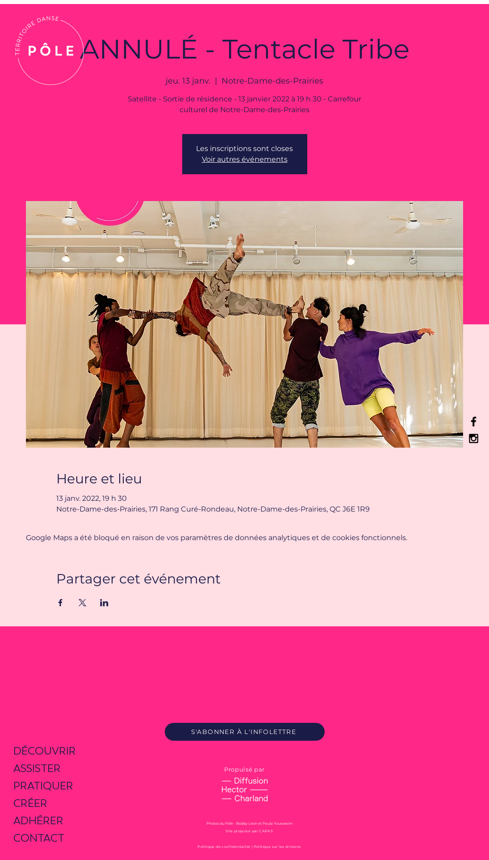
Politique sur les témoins (277, 846)
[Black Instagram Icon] (473, 438)
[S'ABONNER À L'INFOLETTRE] (245, 732)
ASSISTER (37, 768)
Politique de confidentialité (223, 846)
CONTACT (38, 838)
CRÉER (30, 803)
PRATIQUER (43, 786)
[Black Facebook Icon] (473, 421)
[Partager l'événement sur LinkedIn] (104, 602)
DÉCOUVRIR (44, 751)
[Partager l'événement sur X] (82, 602)
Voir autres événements (245, 159)
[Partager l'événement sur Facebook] (60, 602)
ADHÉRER (38, 820)
